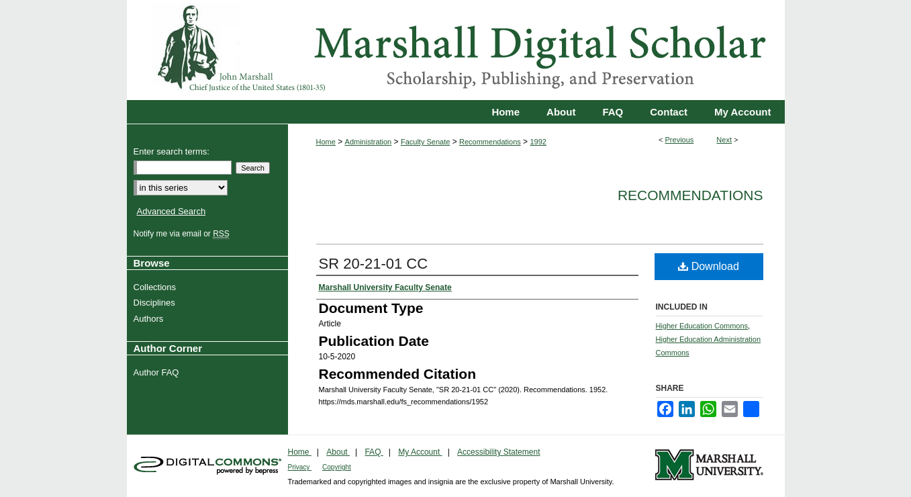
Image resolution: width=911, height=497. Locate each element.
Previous (679, 140)
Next (724, 140)
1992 (538, 142)
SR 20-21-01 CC (373, 263)
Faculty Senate (425, 142)
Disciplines (156, 303)
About (338, 452)
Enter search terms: (171, 151)
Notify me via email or (183, 233)
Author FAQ (158, 372)
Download (708, 266)
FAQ (374, 452)
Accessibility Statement (498, 452)
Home (326, 142)
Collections (157, 287)
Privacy (300, 467)
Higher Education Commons (702, 326)
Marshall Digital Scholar (456, 50)
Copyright (336, 467)
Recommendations (490, 142)
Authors (150, 319)
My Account (420, 452)
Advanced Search (171, 211)
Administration (368, 142)
